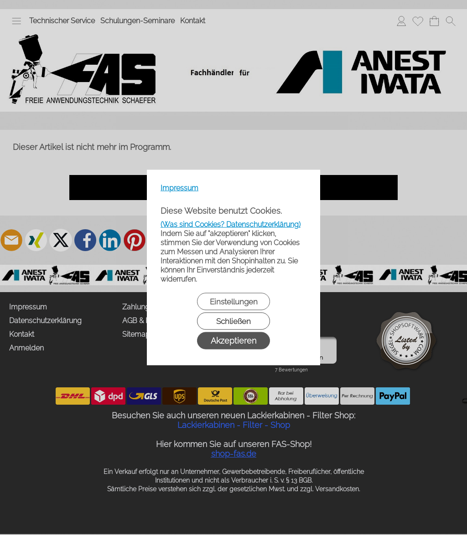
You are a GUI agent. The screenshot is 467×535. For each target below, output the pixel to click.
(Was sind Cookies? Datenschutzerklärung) (231, 224)
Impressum (179, 188)
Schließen (233, 321)
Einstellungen (234, 301)
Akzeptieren (233, 340)
